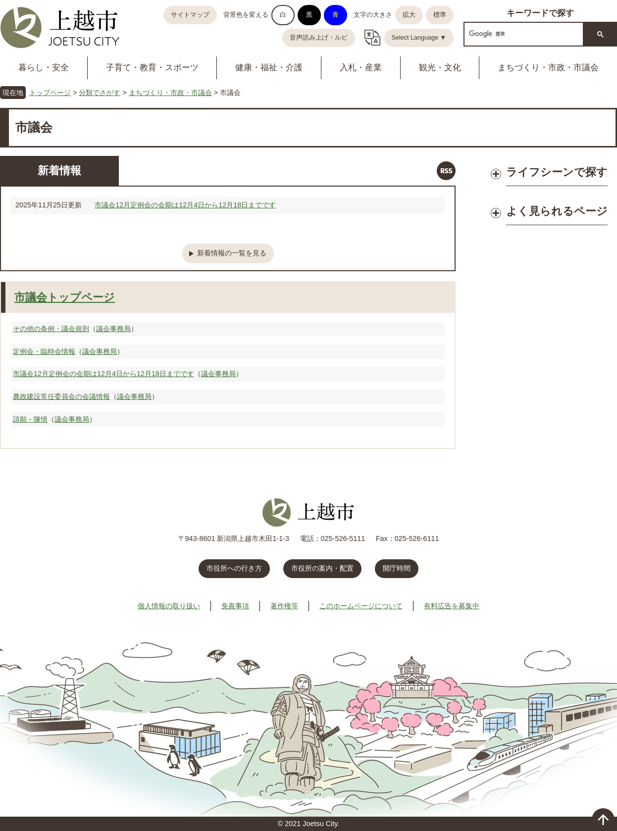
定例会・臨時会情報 (44, 351)
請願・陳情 (30, 419)
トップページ (50, 93)
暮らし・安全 (43, 67)
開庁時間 (397, 568)
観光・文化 (440, 67)
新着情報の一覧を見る (231, 253)
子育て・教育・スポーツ (152, 67)
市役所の (322, 568)
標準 (439, 14)
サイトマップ (190, 14)
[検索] (522, 34)
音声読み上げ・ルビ (319, 37)
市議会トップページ (64, 297)
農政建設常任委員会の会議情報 (61, 396)
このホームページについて (361, 606)
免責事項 (235, 606)
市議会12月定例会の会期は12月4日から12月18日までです (185, 205)
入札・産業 (361, 67)
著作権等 (284, 606)
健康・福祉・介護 (269, 67)
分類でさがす (99, 93)
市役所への (234, 568)
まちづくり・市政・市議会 (170, 93)
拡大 (409, 14)
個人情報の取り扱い (169, 606)
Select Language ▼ (419, 37)
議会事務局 (113, 329)
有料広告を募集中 (451, 606)
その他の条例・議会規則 (51, 329)
